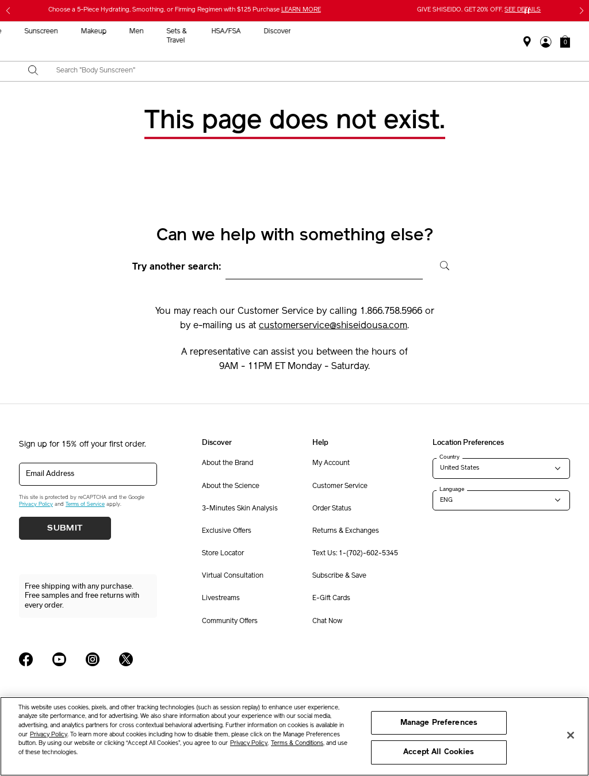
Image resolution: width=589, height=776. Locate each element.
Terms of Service (85, 504)
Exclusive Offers (226, 531)
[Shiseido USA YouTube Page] (59, 659)
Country (449, 457)
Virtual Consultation (232, 576)
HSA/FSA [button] (458, 31)
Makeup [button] (326, 31)
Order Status (331, 508)
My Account (331, 463)
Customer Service (340, 486)
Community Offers (230, 621)
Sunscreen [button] (273, 31)
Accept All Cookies (438, 752)
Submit (65, 528)
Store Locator (223, 553)
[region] (294, 736)
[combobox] (304, 71)
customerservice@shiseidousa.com (333, 326)
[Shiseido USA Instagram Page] (93, 659)
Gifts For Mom (88, 41)
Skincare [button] (221, 31)
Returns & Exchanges (345, 531)
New (178, 31)
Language (451, 489)
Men (369, 31)
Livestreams (221, 598)
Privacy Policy (36, 504)
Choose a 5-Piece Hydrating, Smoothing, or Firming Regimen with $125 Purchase (184, 10)
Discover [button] (509, 31)
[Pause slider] (526, 11)
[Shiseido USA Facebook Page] (26, 659)
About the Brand (227, 463)
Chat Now (327, 621)
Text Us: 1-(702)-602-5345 (355, 553)
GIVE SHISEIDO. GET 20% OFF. (479, 10)
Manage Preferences (438, 723)
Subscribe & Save (339, 576)
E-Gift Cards (331, 598)
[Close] (570, 735)
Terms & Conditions (297, 743)
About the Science (230, 486)
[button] (565, 41)
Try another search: (176, 267)
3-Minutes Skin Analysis (240, 508)
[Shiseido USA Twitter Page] (126, 659)
